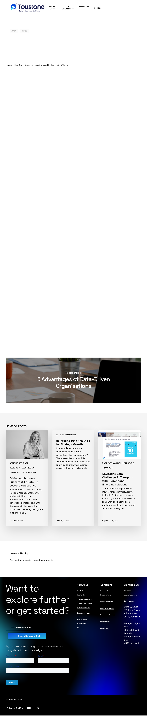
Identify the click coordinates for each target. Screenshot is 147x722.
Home (9, 65)
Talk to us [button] (127, 591)
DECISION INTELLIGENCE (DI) (22, 468)
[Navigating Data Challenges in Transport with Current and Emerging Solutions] (119, 478)
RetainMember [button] (105, 621)
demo (121, 329)
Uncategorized (69, 435)
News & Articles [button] (82, 620)
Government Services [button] (107, 608)
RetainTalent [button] (104, 628)
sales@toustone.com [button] (132, 595)
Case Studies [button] (81, 624)
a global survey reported (45, 136)
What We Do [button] (81, 595)
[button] (21, 627)
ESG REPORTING (29, 472)
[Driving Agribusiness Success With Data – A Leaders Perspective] (27, 478)
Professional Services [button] (107, 615)
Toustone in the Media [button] (84, 603)
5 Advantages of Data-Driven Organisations (73, 380)
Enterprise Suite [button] (105, 595)
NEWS (24, 26)
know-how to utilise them (114, 322)
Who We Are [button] (80, 591)
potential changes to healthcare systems (35, 294)
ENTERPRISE (15, 472)
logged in (27, 560)
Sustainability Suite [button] (107, 602)
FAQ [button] (78, 628)
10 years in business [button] (83, 607)
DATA (14, 26)
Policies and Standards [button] (84, 599)
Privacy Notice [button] (15, 708)
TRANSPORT (107, 468)
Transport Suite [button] (105, 591)
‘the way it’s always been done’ (51, 113)
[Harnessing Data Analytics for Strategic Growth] (73, 478)
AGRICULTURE (16, 463)
